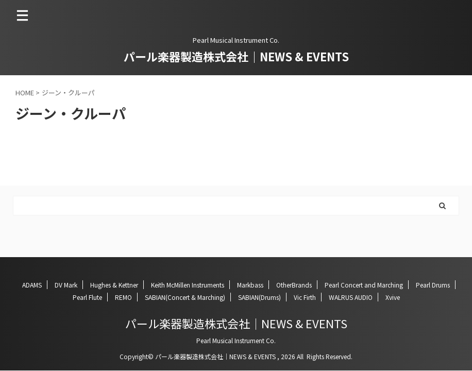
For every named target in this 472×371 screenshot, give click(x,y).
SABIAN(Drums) (259, 297)
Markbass (250, 284)
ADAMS (32, 284)
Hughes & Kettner (114, 284)
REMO (123, 297)
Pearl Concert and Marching (364, 284)
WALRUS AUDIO (351, 297)
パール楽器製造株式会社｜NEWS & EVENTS (236, 56)
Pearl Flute (87, 297)
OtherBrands (294, 284)
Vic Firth (305, 297)
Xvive (392, 297)
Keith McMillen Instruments (187, 284)
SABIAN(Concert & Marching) (185, 297)
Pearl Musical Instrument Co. (236, 340)
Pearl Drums (433, 284)
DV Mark (66, 284)
